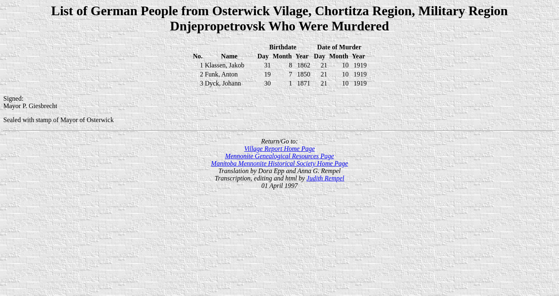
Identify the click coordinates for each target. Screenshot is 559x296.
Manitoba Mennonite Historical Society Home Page (279, 163)
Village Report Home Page (279, 148)
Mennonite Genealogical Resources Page (279, 156)
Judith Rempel (325, 178)
